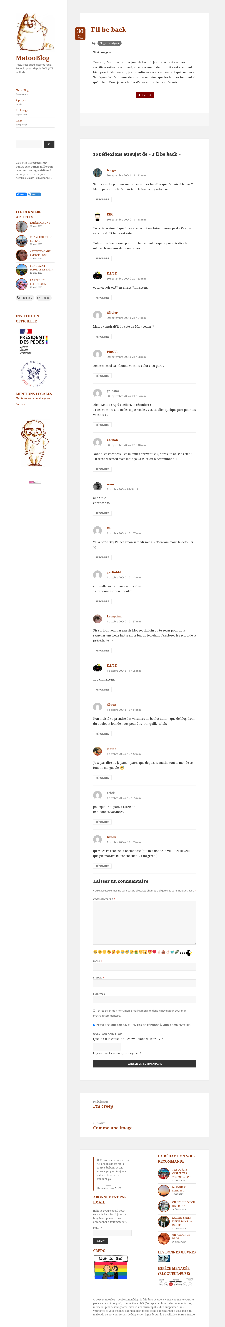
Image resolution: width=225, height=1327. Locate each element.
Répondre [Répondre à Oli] (102, 557)
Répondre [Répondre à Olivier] (102, 336)
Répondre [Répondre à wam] (102, 513)
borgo (111, 170)
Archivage (35, 112)
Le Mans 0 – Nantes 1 (179, 1188)
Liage (35, 122)
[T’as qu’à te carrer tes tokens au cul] (164, 1173)
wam (110, 484)
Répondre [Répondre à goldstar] (102, 425)
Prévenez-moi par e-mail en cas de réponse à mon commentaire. (142, 1025)
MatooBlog (33, 57)
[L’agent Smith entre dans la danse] (164, 1222)
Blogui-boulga (108, 43)
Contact (20, 404)
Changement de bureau (41, 239)
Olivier (112, 313)
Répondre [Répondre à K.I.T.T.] (102, 297)
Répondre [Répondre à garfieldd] (102, 601)
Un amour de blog (181, 1236)
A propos (35, 102)
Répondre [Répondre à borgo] (102, 199)
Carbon (112, 440)
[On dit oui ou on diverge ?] (164, 1206)
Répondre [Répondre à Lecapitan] (102, 650)
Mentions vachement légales (33, 398)
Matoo (111, 749)
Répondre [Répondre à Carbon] (102, 469)
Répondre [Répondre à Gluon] (102, 733)
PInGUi (112, 352)
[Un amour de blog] (164, 1239)
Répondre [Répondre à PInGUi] (102, 376)
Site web (99, 993)
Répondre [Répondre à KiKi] (102, 258)
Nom (97, 961)
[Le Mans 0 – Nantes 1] (164, 1191)
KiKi (110, 214)
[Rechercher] (49, 144)
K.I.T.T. (112, 273)
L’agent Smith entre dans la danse (182, 1221)
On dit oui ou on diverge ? (183, 1204)
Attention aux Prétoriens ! (40, 253)
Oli (109, 528)
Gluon (111, 705)
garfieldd (114, 572)
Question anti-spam (107, 1033)
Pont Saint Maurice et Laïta (41, 267)
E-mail (99, 977)
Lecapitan (114, 616)
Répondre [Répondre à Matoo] (102, 778)
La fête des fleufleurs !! (39, 282)
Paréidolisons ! (41, 222)
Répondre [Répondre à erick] (102, 822)
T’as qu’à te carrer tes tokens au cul (182, 1173)
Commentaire (104, 899)
